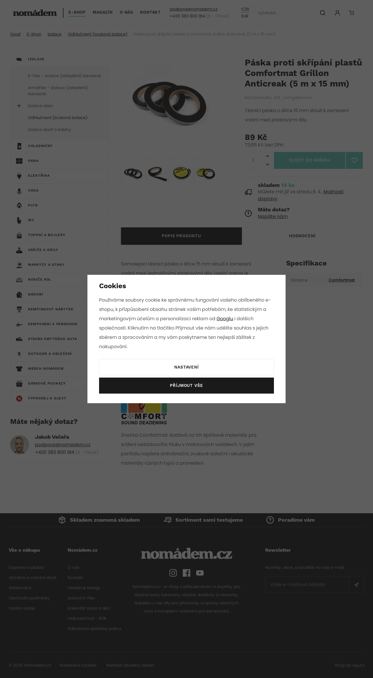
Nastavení (186, 367)
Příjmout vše (186, 385)
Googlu (225, 318)
